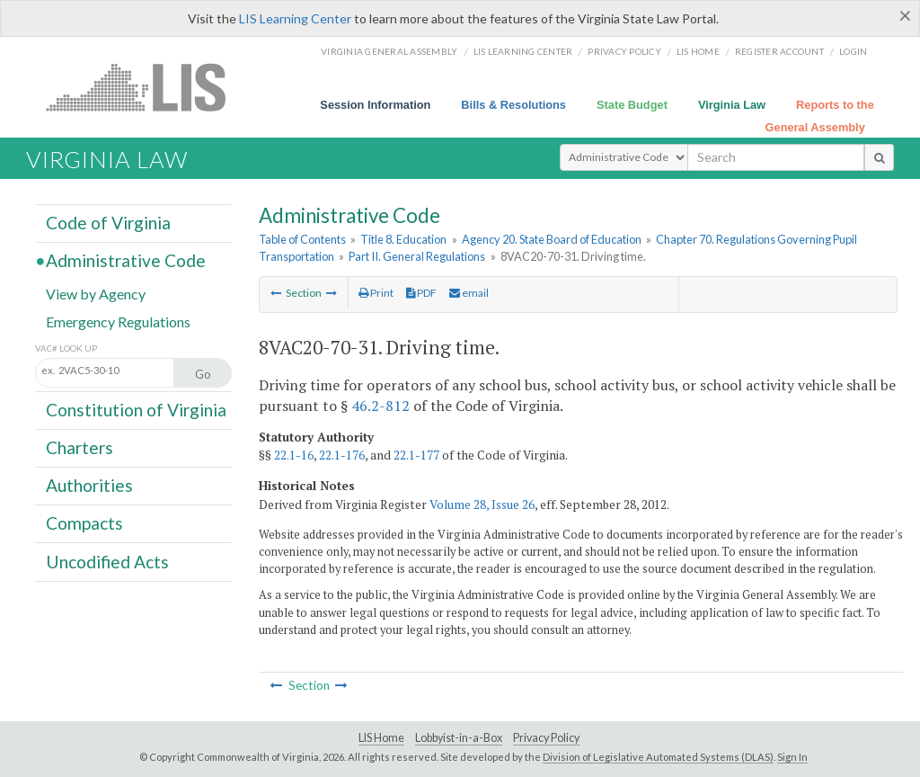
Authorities (89, 485)
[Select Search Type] (624, 157)
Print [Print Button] (376, 292)
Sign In (792, 757)
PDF (421, 292)
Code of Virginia (108, 222)
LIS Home (381, 738)
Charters (79, 447)
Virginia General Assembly (389, 51)
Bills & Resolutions (513, 105)
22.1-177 (416, 455)
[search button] (879, 157)
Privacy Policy (624, 51)
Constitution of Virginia (136, 409)
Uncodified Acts (107, 560)
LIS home (698, 51)
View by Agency (96, 292)
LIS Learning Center (295, 18)
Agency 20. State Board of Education (551, 239)
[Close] (905, 15)
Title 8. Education (403, 239)
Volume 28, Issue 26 (482, 504)
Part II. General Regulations (417, 256)
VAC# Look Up (66, 348)
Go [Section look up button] (203, 374)
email (469, 292)
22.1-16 (294, 455)
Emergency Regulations (118, 320)
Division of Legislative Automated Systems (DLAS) (658, 757)
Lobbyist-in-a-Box (458, 738)
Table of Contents (302, 239)
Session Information (375, 105)
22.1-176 (342, 455)
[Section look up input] (123, 371)
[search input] (775, 157)
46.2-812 (380, 405)
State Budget (632, 105)
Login (853, 51)
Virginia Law (731, 105)
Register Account (779, 51)
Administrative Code (126, 260)
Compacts (84, 523)
